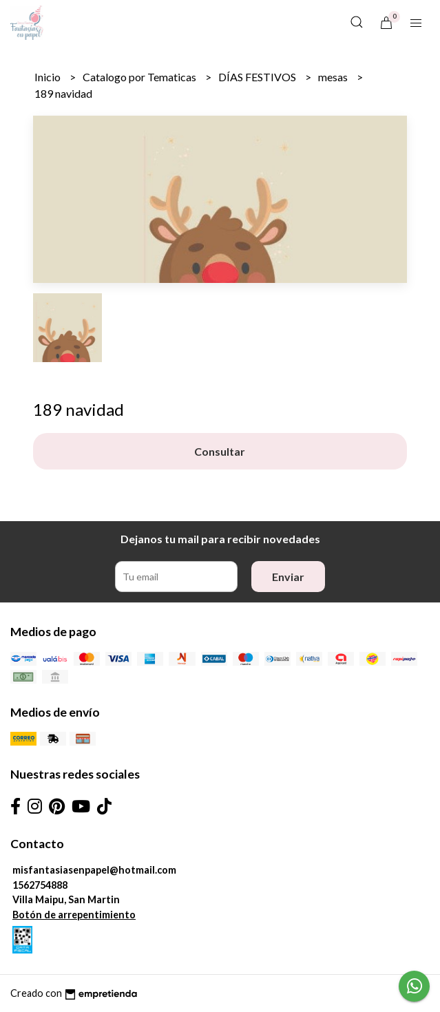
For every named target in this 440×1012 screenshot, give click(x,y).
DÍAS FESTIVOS (258, 76)
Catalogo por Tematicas (140, 76)
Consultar (219, 451)
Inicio (48, 76)
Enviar (288, 576)
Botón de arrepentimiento (74, 914)
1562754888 (39, 885)
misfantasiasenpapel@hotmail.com (94, 870)
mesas (334, 76)
